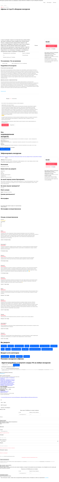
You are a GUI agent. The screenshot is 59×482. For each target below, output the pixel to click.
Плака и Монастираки (47, 346)
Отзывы (40, 156)
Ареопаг (28, 346)
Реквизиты (31, 400)
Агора (11, 349)
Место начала (33, 156)
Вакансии (27, 400)
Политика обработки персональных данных (7, 387)
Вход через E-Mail (24, 413)
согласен (4, 371)
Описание (2, 156)
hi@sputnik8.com (3, 395)
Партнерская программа (11, 400)
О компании (3, 400)
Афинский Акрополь (20, 346)
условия (46, 480)
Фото (37, 156)
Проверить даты (51, 45)
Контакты (36, 400)
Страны (8, 381)
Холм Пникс (4, 346)
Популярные (28, 359)
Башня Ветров (4, 349)
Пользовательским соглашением (32, 372)
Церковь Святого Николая (45, 349)
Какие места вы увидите (25, 156)
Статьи (1, 382)
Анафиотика (11, 346)
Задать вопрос (5, 124)
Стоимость (6, 156)
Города (3, 381)
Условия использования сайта (7, 386)
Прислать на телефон (33, 472)
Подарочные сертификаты (5, 383)
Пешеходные (20, 359)
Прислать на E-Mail (25, 472)
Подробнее (12, 124)
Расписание (17, 156)
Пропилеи (16, 349)
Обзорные (13, 359)
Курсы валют (10, 388)
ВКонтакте (6, 394)
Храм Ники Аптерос (36, 346)
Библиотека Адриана (25, 349)
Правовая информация (21, 400)
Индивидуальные (5, 359)
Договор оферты (7, 385)
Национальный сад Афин (7, 352)
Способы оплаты (3, 388)
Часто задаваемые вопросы (9, 382)
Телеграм (2, 394)
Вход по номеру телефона (33, 413)
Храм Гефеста (34, 349)
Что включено (12, 156)
